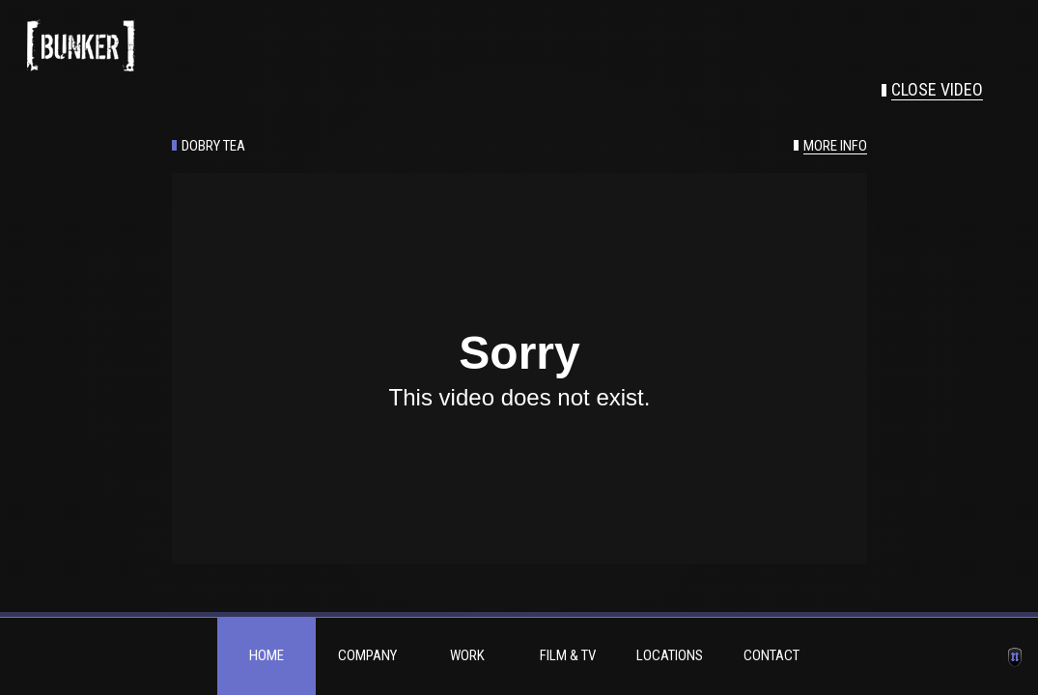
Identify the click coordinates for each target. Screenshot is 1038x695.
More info (835, 146)
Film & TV (568, 655)
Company (367, 655)
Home (266, 655)
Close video (937, 89)
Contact (771, 655)
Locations (669, 655)
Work (467, 655)
